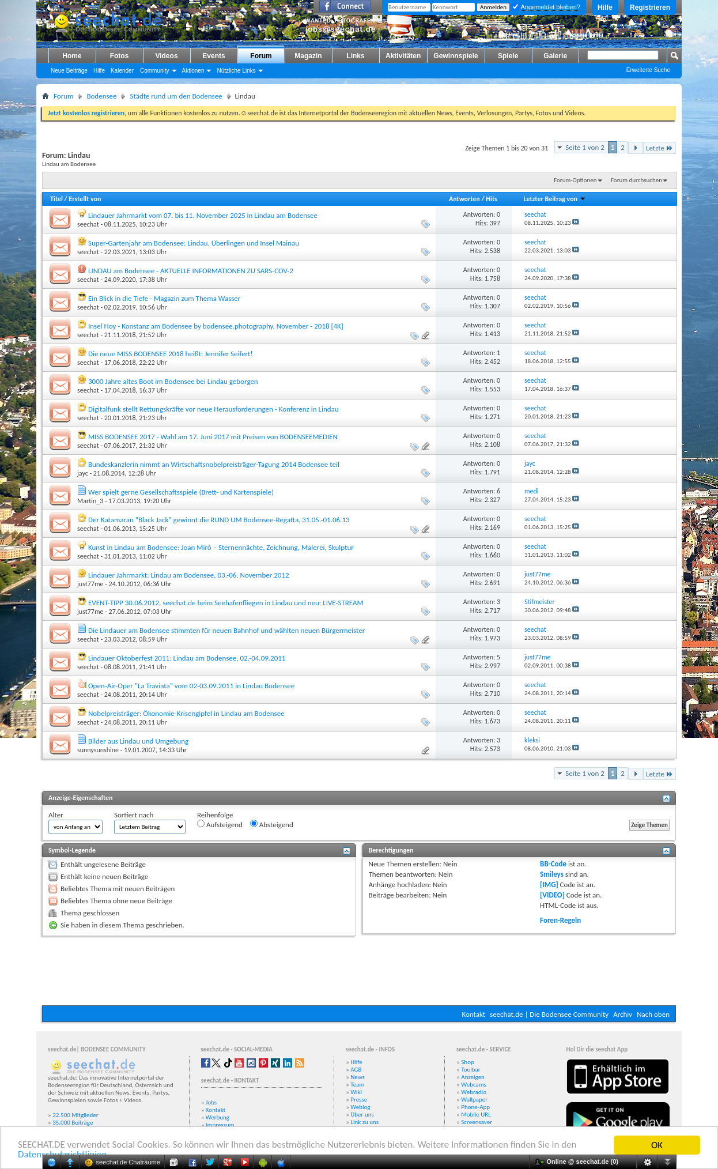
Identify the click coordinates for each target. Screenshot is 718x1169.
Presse (358, 1099)
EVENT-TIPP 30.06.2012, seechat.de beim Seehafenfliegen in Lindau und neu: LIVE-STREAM (226, 602)
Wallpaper (474, 1099)
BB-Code (553, 863)
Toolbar (470, 1069)
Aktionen (193, 70)
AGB (355, 1069)
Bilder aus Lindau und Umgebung (138, 741)
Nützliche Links (236, 70)
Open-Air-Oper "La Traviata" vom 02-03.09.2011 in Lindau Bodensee (191, 685)
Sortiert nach (133, 814)
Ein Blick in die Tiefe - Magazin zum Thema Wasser (164, 298)
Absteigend (271, 824)
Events (213, 56)
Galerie (555, 56)
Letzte (659, 148)
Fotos (119, 56)
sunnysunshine (98, 750)
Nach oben (653, 1014)
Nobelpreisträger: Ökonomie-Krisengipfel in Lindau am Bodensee (186, 713)
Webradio (473, 1092)
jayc (82, 473)
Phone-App (475, 1107)
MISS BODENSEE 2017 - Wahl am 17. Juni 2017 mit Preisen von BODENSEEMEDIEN (213, 436)
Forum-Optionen (575, 180)
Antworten (464, 199)
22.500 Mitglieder (75, 1115)
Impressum (220, 1125)
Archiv (622, 1014)
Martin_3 (90, 501)
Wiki (356, 1092)
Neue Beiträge (69, 70)
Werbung (217, 1117)
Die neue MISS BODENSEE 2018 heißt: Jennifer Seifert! (170, 353)
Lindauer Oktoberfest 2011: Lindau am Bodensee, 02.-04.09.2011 (187, 658)
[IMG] (549, 884)
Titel (56, 199)
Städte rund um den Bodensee (176, 96)
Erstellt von (85, 199)
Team (357, 1084)
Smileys (552, 874)
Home (71, 56)
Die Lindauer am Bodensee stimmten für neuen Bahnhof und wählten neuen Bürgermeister (226, 630)
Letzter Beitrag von (554, 199)
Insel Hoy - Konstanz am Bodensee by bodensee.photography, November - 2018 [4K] (215, 326)
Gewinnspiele (455, 56)
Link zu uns (364, 1122)
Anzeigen (473, 1077)
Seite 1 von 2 (584, 147)
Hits (491, 199)
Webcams (473, 1084)
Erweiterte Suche (648, 70)
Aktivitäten (403, 56)
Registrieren (650, 7)
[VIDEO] (552, 895)
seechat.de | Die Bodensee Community (549, 1014)
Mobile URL (476, 1114)
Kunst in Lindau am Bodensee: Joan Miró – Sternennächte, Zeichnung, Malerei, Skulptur (221, 547)
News (357, 1077)
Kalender (122, 70)
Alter (55, 814)
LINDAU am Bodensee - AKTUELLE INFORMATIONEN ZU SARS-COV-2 (190, 270)
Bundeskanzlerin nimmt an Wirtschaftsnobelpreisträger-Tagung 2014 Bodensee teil (213, 464)
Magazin (308, 56)
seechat (88, 224)
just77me (90, 584)
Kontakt (473, 1014)
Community (154, 70)
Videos (166, 56)
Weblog (360, 1107)
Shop (467, 1062)
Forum (260, 56)
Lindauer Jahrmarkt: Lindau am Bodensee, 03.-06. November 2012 (188, 575)
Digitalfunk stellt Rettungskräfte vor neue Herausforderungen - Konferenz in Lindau (213, 409)
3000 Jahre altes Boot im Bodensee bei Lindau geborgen (173, 381)
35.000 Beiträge (72, 1122)
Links (355, 56)
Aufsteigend (220, 824)
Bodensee (101, 96)
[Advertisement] (359, 971)
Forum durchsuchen (636, 180)
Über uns (362, 1114)
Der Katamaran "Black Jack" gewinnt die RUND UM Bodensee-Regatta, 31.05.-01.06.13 (219, 519)
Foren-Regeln (560, 920)
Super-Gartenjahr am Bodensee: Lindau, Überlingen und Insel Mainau (193, 243)
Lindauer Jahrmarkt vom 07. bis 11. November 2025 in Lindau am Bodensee (203, 215)
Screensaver (476, 1122)
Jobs (211, 1102)
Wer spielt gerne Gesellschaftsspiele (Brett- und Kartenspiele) (181, 492)
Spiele (508, 56)
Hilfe (605, 7)
